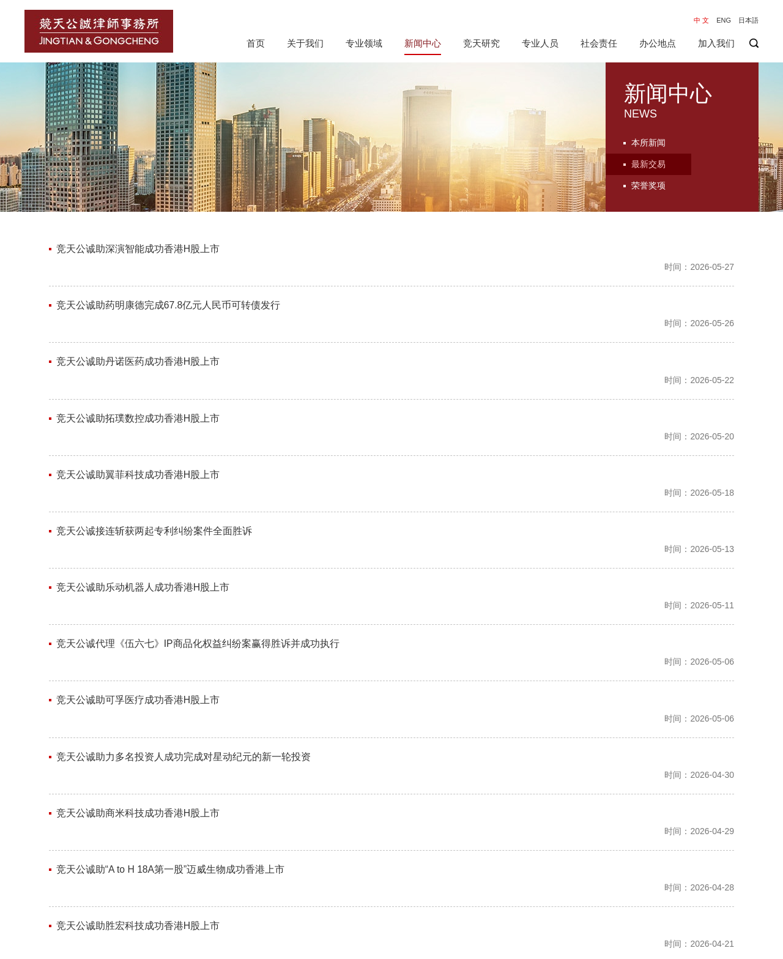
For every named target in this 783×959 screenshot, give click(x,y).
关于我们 (305, 43)
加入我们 (716, 43)
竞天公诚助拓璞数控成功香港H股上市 (138, 364)
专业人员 (540, 43)
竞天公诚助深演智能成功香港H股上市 (138, 249)
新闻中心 (422, 43)
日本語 (748, 20)
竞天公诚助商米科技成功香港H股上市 (138, 634)
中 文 (701, 20)
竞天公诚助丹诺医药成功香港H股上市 (138, 326)
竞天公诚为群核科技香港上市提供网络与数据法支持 (168, 750)
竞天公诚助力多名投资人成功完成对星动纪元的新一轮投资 (183, 596)
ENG (723, 20)
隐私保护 (744, 946)
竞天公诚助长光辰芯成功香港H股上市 (138, 827)
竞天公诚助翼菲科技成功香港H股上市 (138, 403)
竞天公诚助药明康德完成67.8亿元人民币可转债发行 (168, 287)
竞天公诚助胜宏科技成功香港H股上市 (138, 711)
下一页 (494, 876)
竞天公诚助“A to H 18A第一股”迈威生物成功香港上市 (171, 673)
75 (434, 876)
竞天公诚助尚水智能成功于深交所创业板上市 (154, 788)
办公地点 (657, 43)
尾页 (535, 876)
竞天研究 (481, 43)
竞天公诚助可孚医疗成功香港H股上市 (138, 557)
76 (457, 876)
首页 (256, 43)
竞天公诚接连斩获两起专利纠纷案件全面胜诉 (154, 441)
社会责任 (599, 43)
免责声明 (702, 946)
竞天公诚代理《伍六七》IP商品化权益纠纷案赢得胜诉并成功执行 (198, 518)
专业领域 (364, 43)
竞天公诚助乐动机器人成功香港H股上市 (143, 480)
